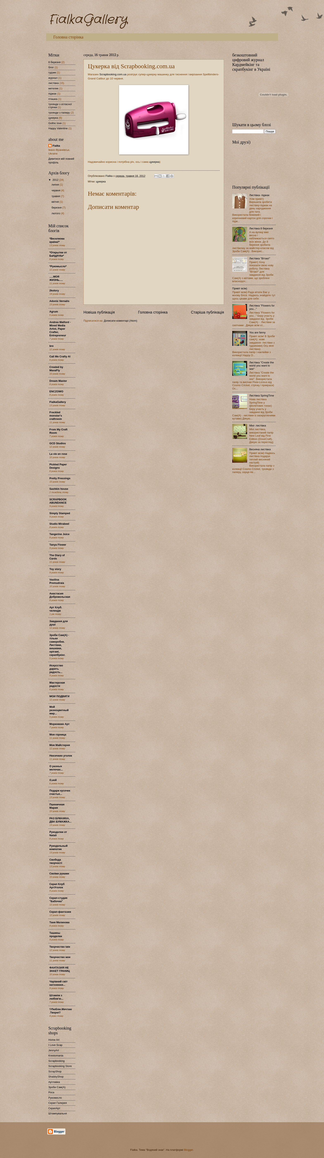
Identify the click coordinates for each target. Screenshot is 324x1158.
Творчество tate (59, 946)
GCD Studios (57, 443)
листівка (53, 83)
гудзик (52, 72)
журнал (52, 77)
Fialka (56, 145)
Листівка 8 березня (261, 228)
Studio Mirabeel (59, 523)
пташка (52, 99)
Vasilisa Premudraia (56, 581)
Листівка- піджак (259, 195)
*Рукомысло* (58, 266)
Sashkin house (58, 488)
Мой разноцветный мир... (59, 710)
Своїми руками (59, 873)
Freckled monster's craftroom (55, 415)
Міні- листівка (257, 425)
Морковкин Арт (59, 724)
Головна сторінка (68, 37)
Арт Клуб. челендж (55, 609)
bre (51, 345)
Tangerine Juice (59, 534)
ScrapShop (55, 1071)
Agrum (53, 311)
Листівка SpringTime (261, 395)
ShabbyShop (56, 1076)
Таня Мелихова (59, 922)
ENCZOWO (56, 391)
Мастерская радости (57, 684)
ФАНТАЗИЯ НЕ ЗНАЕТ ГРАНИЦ (59, 969)
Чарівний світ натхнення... (58, 983)
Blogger (188, 1149)
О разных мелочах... (56, 768)
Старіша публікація (207, 312)
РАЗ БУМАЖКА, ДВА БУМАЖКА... (60, 820)
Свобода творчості (55, 861)
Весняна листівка (260, 449)
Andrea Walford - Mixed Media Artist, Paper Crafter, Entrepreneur (60, 329)
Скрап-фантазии (60, 911)
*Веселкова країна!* (56, 240)
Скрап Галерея (57, 1102)
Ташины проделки (55, 934)
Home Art (54, 1039)
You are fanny (257, 332)
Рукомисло (55, 1097)
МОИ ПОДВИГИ (59, 696)
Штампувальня (57, 1113)
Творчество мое (59, 957)
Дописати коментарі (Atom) (120, 320)
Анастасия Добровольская (59, 595)
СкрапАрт (54, 1108)
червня (56, 190)
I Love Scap (55, 1045)
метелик (53, 88)
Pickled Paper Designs (58, 466)
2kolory (54, 290)
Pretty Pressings (59, 478)
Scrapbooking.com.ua (112, 74)
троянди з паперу (59, 112)
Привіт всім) (239, 288)
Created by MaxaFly (56, 368)
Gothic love (55, 123)
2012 (55, 179)
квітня (55, 201)
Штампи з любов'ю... (56, 997)
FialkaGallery (87, 20)
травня (56, 196)
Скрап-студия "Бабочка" (58, 899)
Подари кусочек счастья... (59, 792)
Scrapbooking (56, 1060)
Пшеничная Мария (56, 806)
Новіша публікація (99, 312)
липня (55, 184)
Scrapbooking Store (60, 1066)
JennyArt (53, 1050)
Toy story (55, 569)
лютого (56, 213)
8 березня (54, 62)
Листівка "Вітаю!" (259, 258)
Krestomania (55, 1055)
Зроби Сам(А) (57, 1087)
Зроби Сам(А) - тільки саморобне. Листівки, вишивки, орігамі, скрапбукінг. (59, 644)
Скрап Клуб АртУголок (56, 886)
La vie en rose (58, 453)
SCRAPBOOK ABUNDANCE (58, 501)
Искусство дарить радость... (56, 669)
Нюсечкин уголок (60, 755)
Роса (51, 1092)
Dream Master (58, 380)
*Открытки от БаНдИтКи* (58, 254)
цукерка (154, 161)
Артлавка (54, 1082)
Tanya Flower (57, 544)
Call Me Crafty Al (59, 356)
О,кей (53, 780)
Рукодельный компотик (58, 847)
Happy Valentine (58, 128)
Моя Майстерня (59, 745)
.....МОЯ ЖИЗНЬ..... (56, 278)
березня (56, 207)
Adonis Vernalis (59, 301)
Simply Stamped (59, 513)
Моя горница (57, 734)
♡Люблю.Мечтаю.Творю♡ (60, 1011)
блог (51, 67)
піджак (52, 93)
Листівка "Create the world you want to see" (261, 365)
